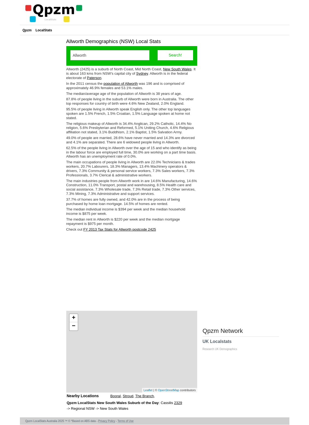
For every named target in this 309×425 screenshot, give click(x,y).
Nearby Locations (83, 396)
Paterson (94, 78)
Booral (115, 396)
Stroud (128, 396)
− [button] (73, 326)
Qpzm (27, 30)
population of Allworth (121, 84)
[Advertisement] (131, 271)
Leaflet (147, 390)
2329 (178, 403)
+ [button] (73, 318)
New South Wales (177, 69)
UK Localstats (223, 345)
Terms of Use (126, 421)
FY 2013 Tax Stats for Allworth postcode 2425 (119, 229)
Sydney (142, 73)
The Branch (144, 396)
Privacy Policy (106, 421)
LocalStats (43, 30)
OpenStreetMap (168, 390)
